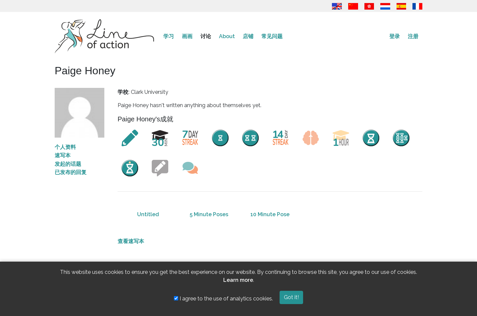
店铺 (248, 36)
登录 (394, 36)
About (227, 36)
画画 (187, 36)
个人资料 (65, 147)
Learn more (238, 280)
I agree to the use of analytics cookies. (223, 298)
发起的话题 (68, 164)
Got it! (291, 297)
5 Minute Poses (209, 214)
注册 (413, 36)
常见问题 (272, 36)
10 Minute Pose (270, 214)
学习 (168, 36)
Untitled (148, 214)
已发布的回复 (70, 172)
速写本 (63, 155)
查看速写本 (131, 241)
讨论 (205, 36)
